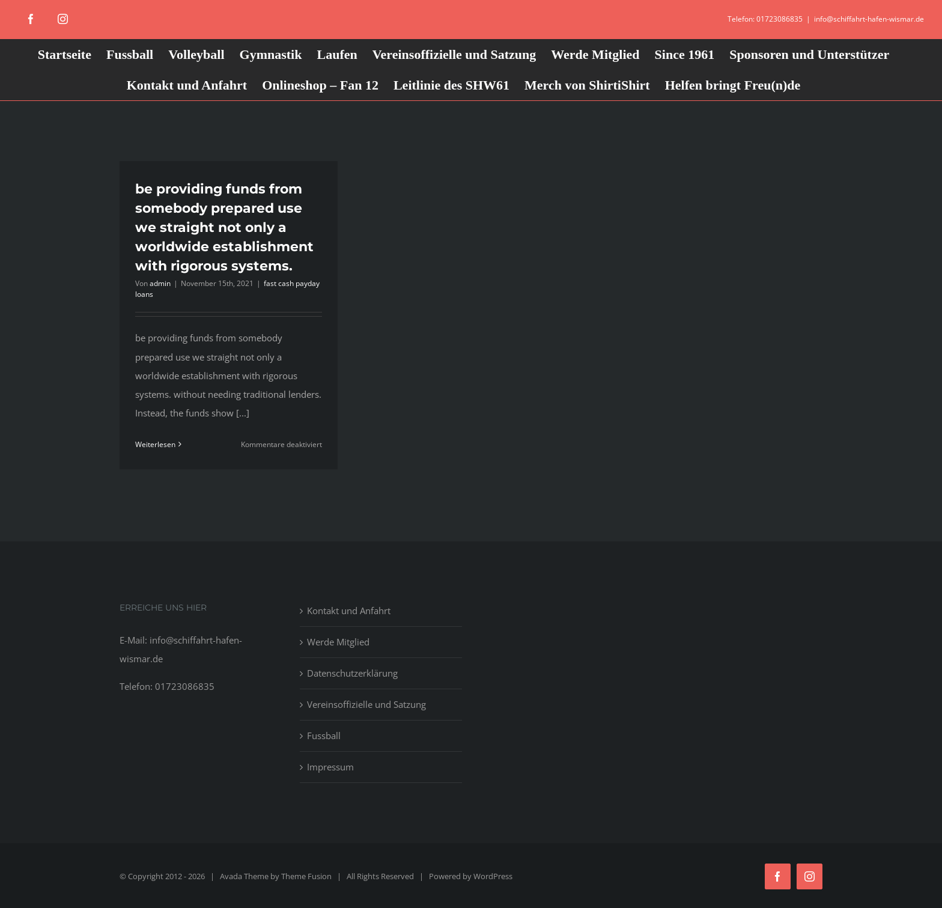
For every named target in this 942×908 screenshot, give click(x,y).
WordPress (492, 876)
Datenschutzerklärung (352, 673)
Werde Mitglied (338, 642)
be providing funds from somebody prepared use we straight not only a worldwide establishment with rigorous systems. (224, 227)
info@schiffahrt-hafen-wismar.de (869, 19)
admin (160, 283)
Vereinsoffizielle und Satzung (366, 704)
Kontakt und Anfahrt (348, 611)
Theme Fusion (306, 876)
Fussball (324, 736)
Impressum (330, 767)
